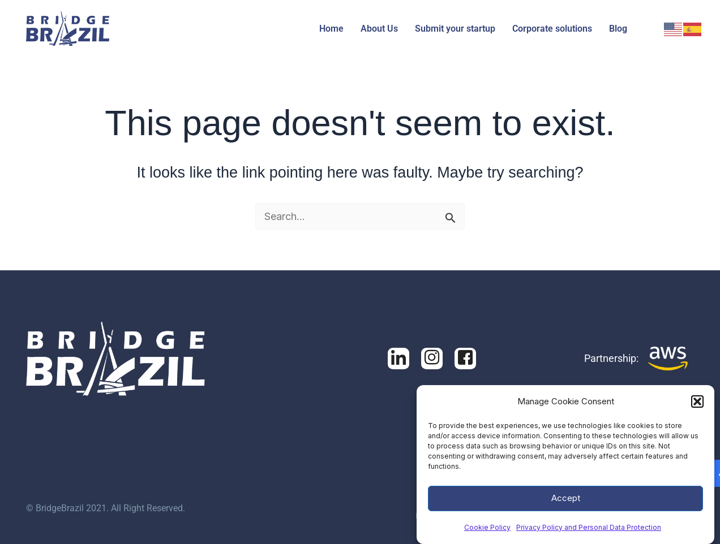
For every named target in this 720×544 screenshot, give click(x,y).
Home (331, 28)
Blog (618, 28)
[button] (697, 405)
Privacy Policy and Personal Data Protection (588, 530)
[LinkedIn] (398, 358)
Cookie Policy (487, 530)
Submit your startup (455, 28)
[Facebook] (432, 358)
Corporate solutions (552, 28)
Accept (565, 501)
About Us (379, 28)
